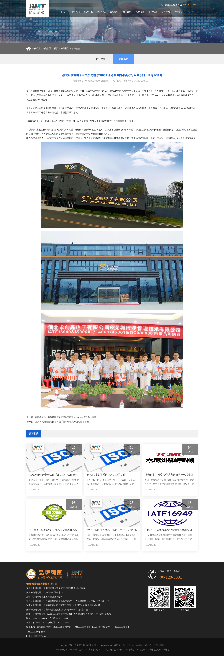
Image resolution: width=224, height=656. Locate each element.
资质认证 (88, 12)
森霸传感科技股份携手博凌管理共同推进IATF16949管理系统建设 (65, 417)
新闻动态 (75, 48)
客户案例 (152, 12)
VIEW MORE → (36, 490)
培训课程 (75, 12)
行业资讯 (100, 59)
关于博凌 (140, 12)
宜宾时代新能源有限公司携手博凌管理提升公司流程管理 (62, 422)
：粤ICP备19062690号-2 (131, 645)
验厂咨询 (127, 12)
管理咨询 (114, 12)
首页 (63, 12)
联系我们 (191, 12)
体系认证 (101, 12)
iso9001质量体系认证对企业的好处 (106, 474)
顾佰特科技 (158, 645)
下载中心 (178, 12)
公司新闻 (165, 12)
